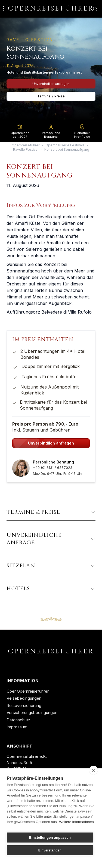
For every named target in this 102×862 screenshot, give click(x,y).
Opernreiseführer (25, 145)
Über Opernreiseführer (28, 691)
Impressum (17, 726)
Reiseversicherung (24, 705)
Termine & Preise (51, 96)
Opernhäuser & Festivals (65, 145)
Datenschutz (18, 719)
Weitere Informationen (76, 822)
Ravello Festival (25, 149)
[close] (93, 770)
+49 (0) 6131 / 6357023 (52, 467)
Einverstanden (49, 850)
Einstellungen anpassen (50, 837)
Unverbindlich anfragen (51, 84)
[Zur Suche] (95, 8)
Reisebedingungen (24, 698)
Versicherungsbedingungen (32, 712)
